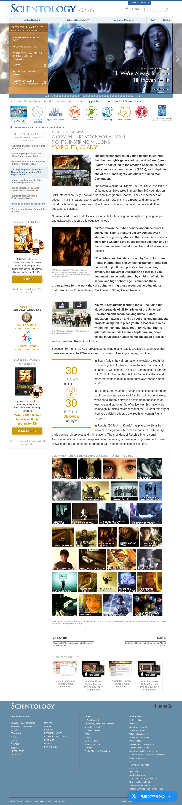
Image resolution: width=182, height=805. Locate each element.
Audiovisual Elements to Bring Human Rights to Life (26, 181)
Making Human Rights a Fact (26, 39)
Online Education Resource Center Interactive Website (25, 189)
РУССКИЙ (15, 744)
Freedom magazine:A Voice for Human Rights (28, 82)
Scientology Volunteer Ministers (143, 751)
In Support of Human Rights (25, 73)
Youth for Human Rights (139, 785)
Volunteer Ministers (123, 20)
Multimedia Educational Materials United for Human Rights (28, 162)
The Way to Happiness (37, 114)
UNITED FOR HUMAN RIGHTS (49, 127)
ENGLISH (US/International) (23, 723)
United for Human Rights (140, 782)
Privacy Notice (127, 801)
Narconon (91, 113)
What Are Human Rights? (27, 46)
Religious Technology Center (141, 744)
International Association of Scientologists (147, 754)
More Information (92, 744)
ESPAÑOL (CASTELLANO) (56, 737)
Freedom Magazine (162, 119)
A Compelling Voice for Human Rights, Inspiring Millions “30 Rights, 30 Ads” (26, 172)
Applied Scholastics (55, 113)
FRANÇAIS (16, 733)
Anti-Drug (107, 113)
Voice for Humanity (93, 727)
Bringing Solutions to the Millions (28, 204)
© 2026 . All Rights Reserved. (37, 801)
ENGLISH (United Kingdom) (23, 726)
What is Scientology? (78, 20)
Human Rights (124, 113)
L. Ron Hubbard (32, 20)
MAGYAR (48, 723)
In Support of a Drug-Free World (143, 778)
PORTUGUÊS (50, 747)
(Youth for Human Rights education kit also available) (27, 442)
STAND (132, 761)
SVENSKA (48, 730)
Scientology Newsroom (139, 737)
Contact (88, 748)
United (16, 65)
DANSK (14, 730)
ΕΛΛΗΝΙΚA (49, 740)
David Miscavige (136, 741)
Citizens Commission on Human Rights (146, 789)
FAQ (153, 20)
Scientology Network (138, 727)
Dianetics (133, 724)
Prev (50, 96)
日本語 (14, 741)
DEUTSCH (15, 754)
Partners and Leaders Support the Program (28, 210)
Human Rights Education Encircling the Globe (24, 197)
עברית (14, 737)
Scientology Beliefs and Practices (99, 724)
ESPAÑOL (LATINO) (53, 733)
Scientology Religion (138, 730)
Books (166, 20)
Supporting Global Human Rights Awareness (28, 147)
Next (136, 96)
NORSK (47, 726)
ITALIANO (48, 743)
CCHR (141, 113)
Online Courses (91, 741)
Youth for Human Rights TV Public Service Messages (27, 56)
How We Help (19, 121)
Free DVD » (27, 279)
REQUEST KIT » (27, 431)
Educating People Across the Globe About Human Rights (26, 154)
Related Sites (140, 2)
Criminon (74, 113)
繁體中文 (15, 748)
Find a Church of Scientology (97, 751)
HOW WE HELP (23, 127)
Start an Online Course (139, 748)
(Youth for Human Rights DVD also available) (27, 290)
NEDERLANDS (17, 751)
